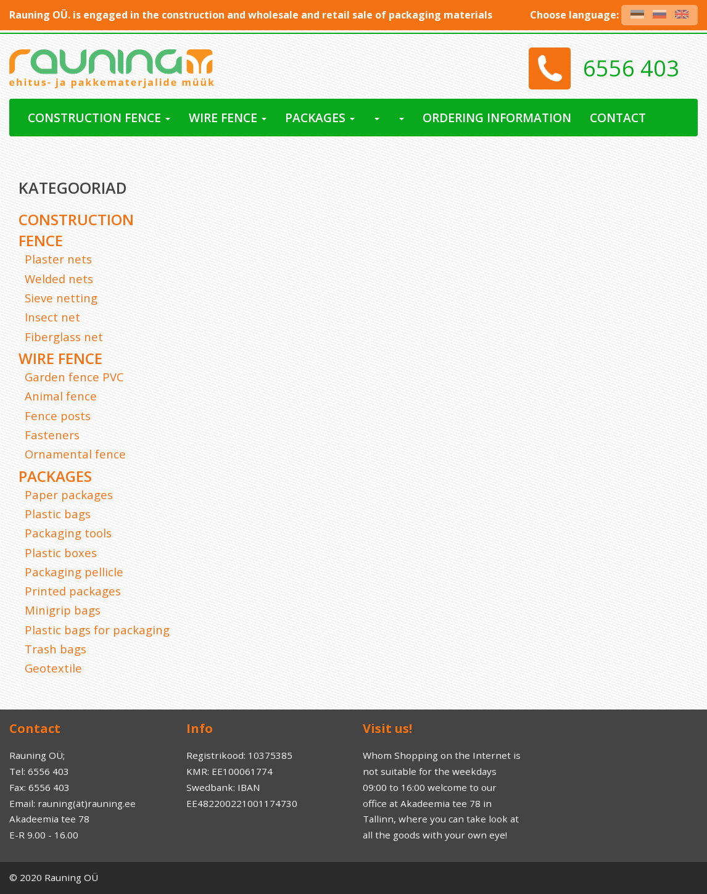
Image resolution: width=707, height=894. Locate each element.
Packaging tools (68, 532)
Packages (55, 476)
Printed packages (73, 590)
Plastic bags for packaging (97, 629)
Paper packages (69, 494)
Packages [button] (320, 117)
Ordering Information (497, 117)
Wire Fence (60, 358)
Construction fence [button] (99, 117)
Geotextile (53, 668)
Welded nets (59, 278)
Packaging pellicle (74, 571)
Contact (618, 117)
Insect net (52, 317)
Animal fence (61, 396)
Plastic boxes (61, 552)
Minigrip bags (63, 610)
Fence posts (58, 415)
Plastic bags (58, 513)
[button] (376, 117)
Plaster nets (58, 259)
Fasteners (52, 434)
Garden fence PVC (74, 376)
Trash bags (55, 648)
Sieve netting (61, 297)
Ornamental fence (75, 453)
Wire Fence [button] (228, 117)
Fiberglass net (64, 336)
